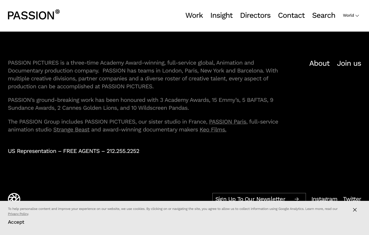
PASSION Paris (227, 121)
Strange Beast (71, 129)
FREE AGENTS (81, 151)
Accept (16, 222)
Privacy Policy (18, 214)
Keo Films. (213, 129)
